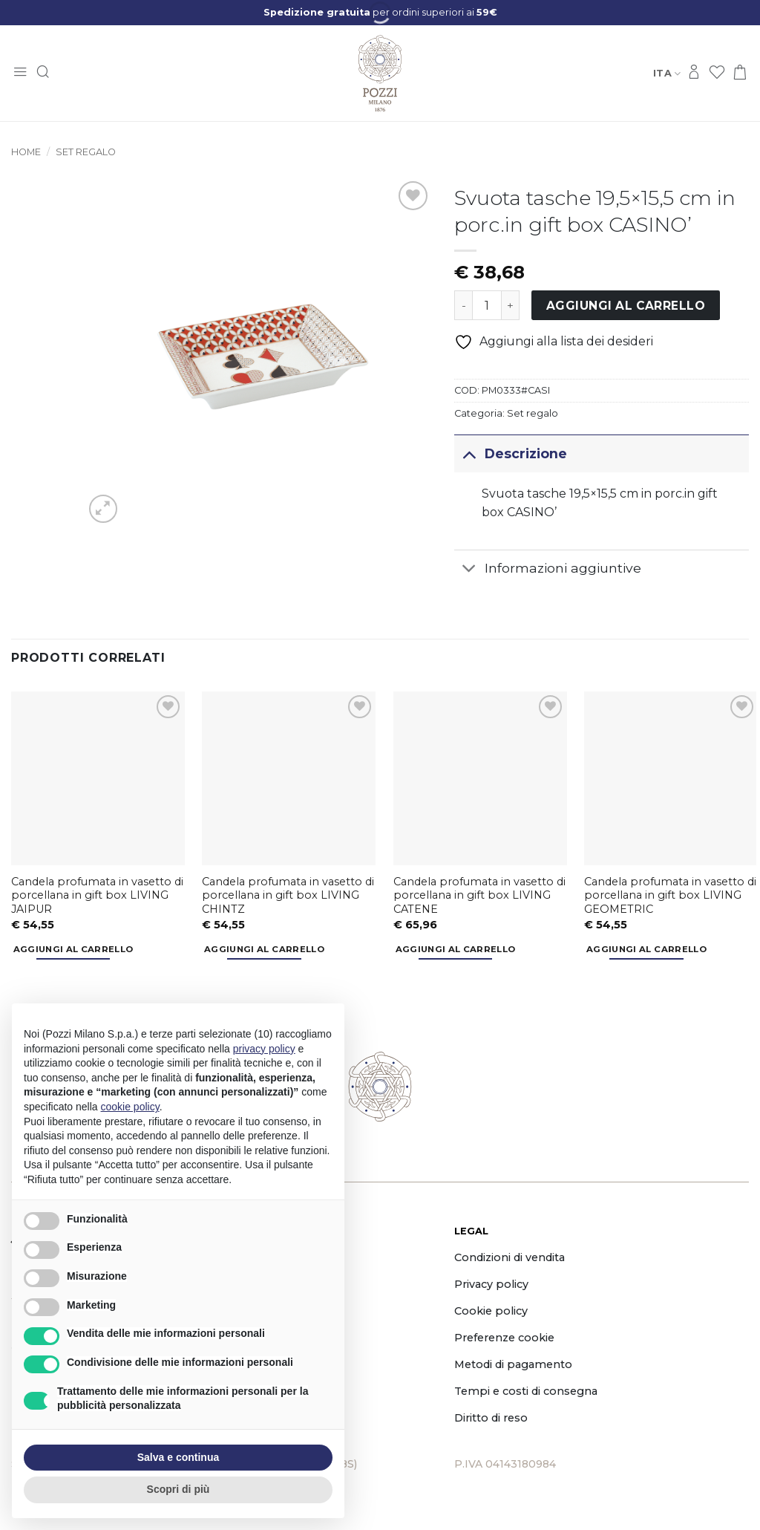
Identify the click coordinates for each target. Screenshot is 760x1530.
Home (26, 151)
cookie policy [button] (130, 1107)
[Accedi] (694, 73)
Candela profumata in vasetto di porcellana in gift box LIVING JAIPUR (97, 895)
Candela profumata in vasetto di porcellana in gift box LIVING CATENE (479, 895)
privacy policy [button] (264, 1049)
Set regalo (86, 151)
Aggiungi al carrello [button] (73, 949)
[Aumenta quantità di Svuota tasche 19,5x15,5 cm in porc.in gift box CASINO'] (511, 305)
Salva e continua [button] (178, 1457)
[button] (20, 73)
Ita (667, 73)
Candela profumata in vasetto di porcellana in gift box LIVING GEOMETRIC (670, 895)
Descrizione (510, 453)
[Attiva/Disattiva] (468, 453)
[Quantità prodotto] (487, 305)
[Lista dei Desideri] (717, 73)
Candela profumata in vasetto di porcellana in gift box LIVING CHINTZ (288, 895)
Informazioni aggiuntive (547, 570)
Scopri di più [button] (178, 1489)
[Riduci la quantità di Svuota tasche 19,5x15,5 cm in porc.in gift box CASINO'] (463, 305)
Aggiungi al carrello (625, 306)
